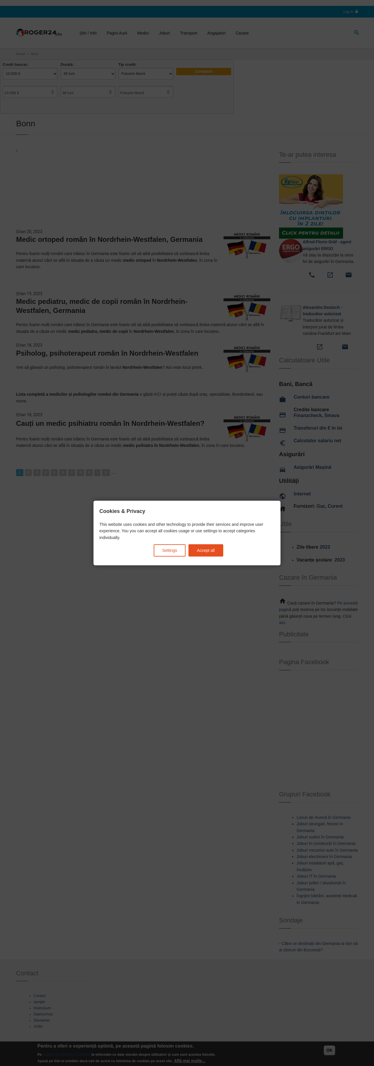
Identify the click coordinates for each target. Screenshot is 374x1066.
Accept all (206, 550)
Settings (169, 550)
